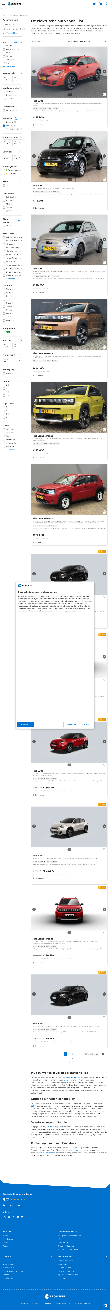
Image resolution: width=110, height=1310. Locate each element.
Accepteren (26, 724)
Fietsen (6, 1246)
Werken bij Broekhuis (67, 1271)
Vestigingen (63, 1264)
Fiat (35, 1077)
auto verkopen (54, 1127)
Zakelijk (6, 1275)
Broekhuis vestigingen (45, 1153)
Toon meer (9, 66)
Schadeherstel (9, 1264)
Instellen (71, 724)
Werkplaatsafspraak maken (69, 1236)
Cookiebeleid (47, 1303)
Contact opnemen (65, 1261)
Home (4, 15)
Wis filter (14, 42)
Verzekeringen (9, 1278)
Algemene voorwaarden (68, 1275)
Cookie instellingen (63, 1303)
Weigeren (85, 724)
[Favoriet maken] (104, 94)
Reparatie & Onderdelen (68, 1250)
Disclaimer (24, 1303)
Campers (6, 1243)
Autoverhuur (8, 1268)
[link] (69, 87)
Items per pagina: (92, 1054)
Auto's (5, 1236)
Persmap (61, 1278)
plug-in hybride (70, 1080)
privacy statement (72, 611)
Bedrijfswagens (9, 1239)
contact (78, 1150)
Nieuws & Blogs (64, 1268)
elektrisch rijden (73, 1077)
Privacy (35, 1303)
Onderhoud (63, 1243)
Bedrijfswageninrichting (13, 1271)
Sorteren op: (72, 41)
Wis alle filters (10, 33)
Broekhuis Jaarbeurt (66, 1246)
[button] (9, 24)
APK (59, 1239)
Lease (5, 1261)
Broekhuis (12, 4)
